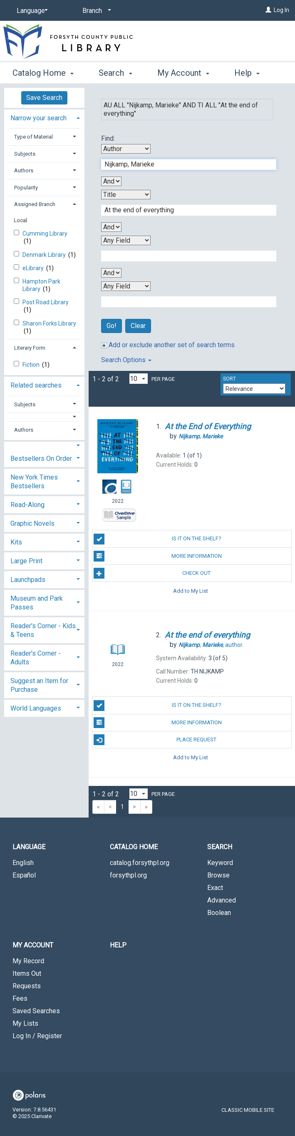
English (23, 863)
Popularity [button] (26, 187)
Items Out (26, 973)
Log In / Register (37, 1036)
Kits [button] (16, 542)
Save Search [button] (44, 98)
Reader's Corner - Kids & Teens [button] (43, 630)
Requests (26, 986)
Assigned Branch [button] (34, 204)
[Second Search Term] (184, 210)
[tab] (44, 117)
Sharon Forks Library (49, 323)
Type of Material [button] (33, 137)
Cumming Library (44, 233)
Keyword (220, 863)
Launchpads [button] (27, 580)
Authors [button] (23, 170)
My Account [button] (183, 72)
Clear (138, 326)
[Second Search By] (126, 194)
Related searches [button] (36, 385)
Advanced (221, 900)
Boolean (219, 913)
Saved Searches (36, 1011)
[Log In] (268, 10)
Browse (218, 875)
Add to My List (190, 590)
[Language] (30, 10)
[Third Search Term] (184, 256)
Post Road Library (45, 302)
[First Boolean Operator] (111, 181)
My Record (28, 961)
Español (24, 875)
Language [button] (28, 847)
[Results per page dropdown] (138, 378)
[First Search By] (126, 149)
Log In (281, 10)
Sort (229, 379)
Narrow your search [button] (38, 118)
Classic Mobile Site (247, 1110)
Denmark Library (44, 254)
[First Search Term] (184, 164)
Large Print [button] (26, 561)
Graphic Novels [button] (32, 523)
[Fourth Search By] (126, 286)
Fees (19, 998)
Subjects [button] (24, 154)
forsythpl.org (128, 875)
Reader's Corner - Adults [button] (35, 657)
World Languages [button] (35, 708)
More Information (157, 556)
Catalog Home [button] (43, 72)
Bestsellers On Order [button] (41, 458)
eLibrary (33, 268)
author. (210, 644)
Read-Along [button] (27, 505)
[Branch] (95, 10)
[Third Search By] (126, 240)
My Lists (25, 1023)
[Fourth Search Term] (184, 301)
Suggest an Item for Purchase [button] (39, 685)
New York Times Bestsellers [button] (34, 481)
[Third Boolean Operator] (111, 273)
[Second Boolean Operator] (111, 227)
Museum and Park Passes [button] (36, 602)
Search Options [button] (126, 360)
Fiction (31, 364)
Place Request (155, 739)
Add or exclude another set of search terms (168, 345)
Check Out (152, 573)
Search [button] (115, 72)
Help (118, 945)
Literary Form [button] (29, 348)
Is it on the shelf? (157, 539)
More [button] (250, 73)
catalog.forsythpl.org (139, 863)
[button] (44, 417)
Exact (215, 888)
